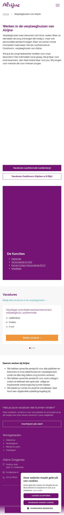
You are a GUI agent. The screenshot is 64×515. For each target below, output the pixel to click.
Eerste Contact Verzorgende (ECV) (28, 265)
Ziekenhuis (10, 440)
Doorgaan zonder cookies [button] (41, 502)
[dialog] (41, 492)
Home (6, 14)
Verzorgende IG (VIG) (21, 262)
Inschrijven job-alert (32, 424)
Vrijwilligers (11, 450)
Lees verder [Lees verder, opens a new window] (37, 490)
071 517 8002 (11, 477)
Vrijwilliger (16, 268)
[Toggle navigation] (57, 5)
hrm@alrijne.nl (12, 472)
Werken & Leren (13, 447)
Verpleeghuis (12, 443)
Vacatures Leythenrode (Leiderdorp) (32, 168)
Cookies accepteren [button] (41, 496)
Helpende (16, 259)
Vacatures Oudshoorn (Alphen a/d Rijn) (32, 176)
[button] (30, 348)
